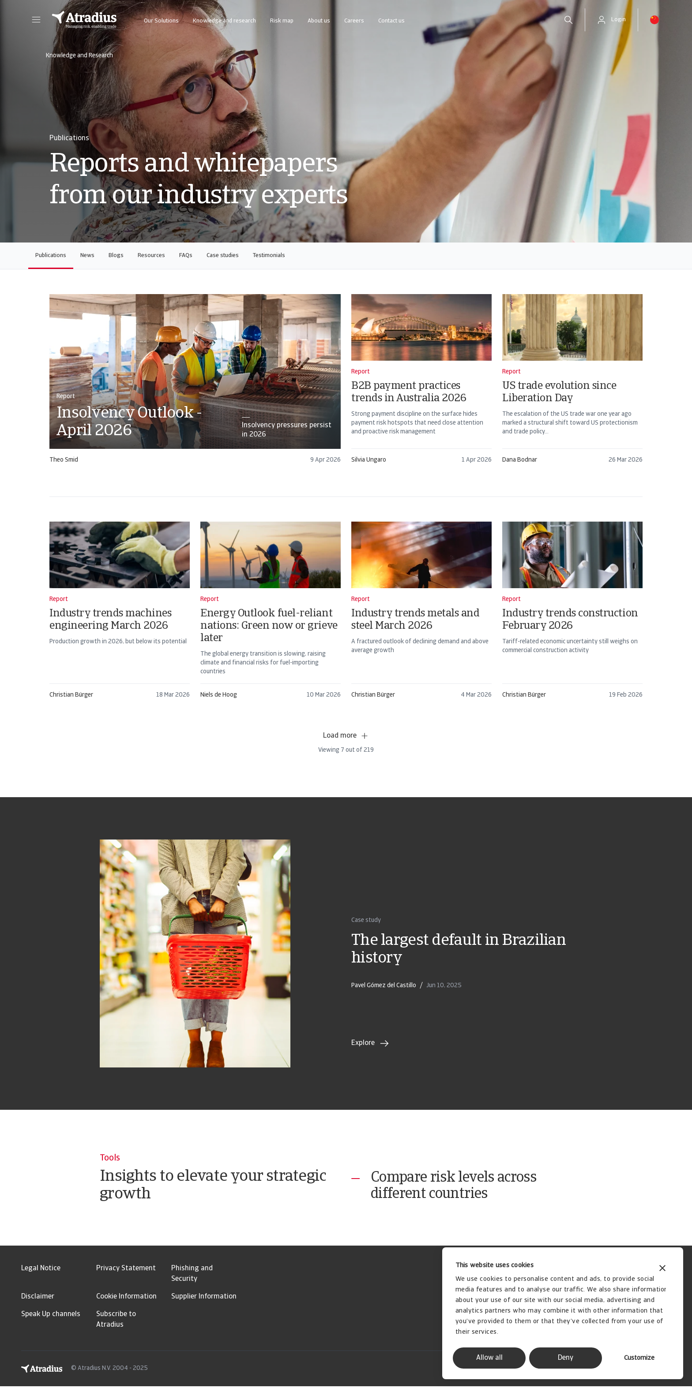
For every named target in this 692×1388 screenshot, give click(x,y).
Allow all (489, 1358)
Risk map (281, 21)
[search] (568, 20)
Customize (639, 1358)
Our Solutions (161, 21)
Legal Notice (40, 1270)
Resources (151, 255)
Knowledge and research (224, 21)
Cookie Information (126, 1298)
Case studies (223, 255)
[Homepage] (84, 20)
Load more (346, 735)
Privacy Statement (126, 1270)
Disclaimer (37, 1298)
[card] (195, 383)
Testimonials (269, 255)
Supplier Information (204, 1298)
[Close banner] (662, 1269)
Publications (50, 255)
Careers (354, 21)
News (87, 255)
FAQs (185, 255)
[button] (36, 20)
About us (319, 21)
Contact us (391, 21)
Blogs (116, 255)
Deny (565, 1358)
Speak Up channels (50, 1316)
